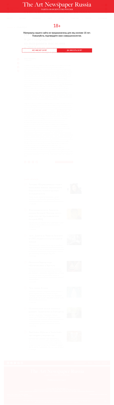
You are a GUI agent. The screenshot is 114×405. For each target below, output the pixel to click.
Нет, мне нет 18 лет (39, 50)
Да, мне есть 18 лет (74, 50)
